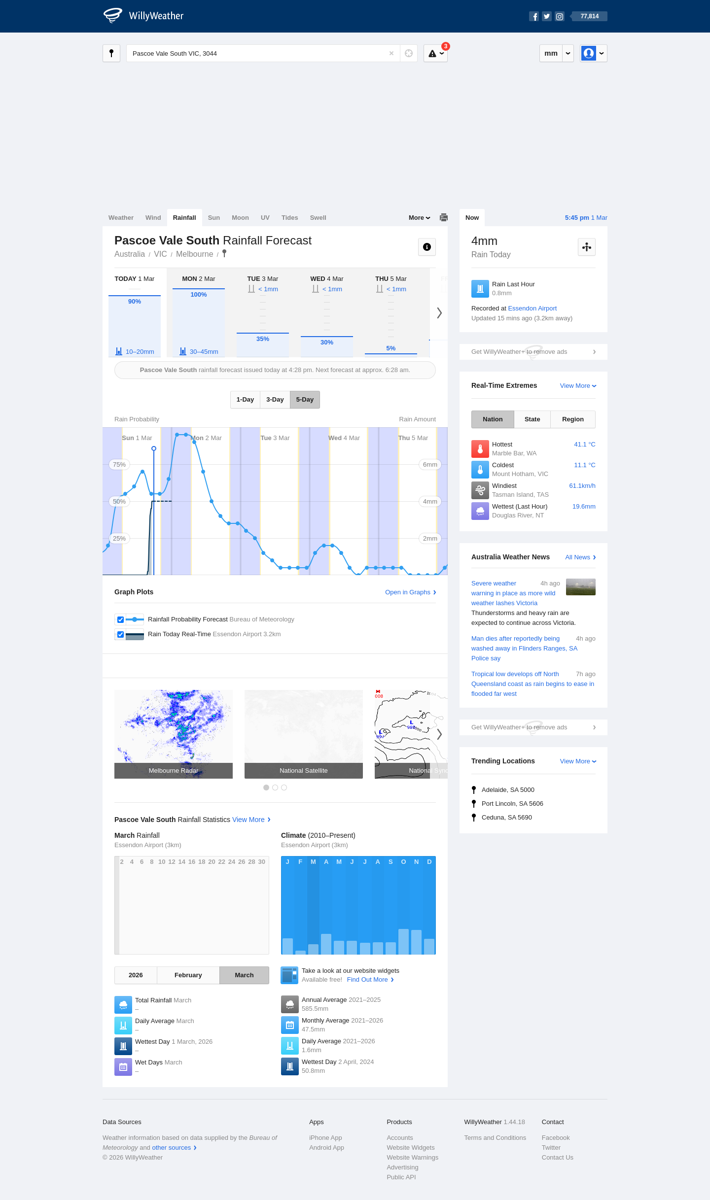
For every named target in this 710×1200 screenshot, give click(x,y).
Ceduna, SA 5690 (507, 817)
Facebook (556, 1137)
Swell (318, 217)
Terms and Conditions (495, 1137)
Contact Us (557, 1157)
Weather (121, 217)
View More (575, 385)
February (188, 975)
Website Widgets (410, 1147)
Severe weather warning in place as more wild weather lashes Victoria (533, 603)
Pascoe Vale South (224, 253)
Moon (240, 217)
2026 (136, 975)
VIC (160, 254)
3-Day (275, 399)
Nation (492, 419)
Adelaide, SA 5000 (508, 789)
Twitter (551, 1147)
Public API (401, 1177)
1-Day (245, 399)
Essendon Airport (532, 308)
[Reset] (391, 53)
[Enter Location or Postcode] (272, 53)
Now (472, 217)
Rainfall (184, 217)
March (244, 975)
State (532, 419)
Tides (290, 217)
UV (265, 217)
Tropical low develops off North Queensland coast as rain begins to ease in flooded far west (533, 683)
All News (577, 557)
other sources (171, 1147)
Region (573, 419)
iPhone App (325, 1137)
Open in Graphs (407, 592)
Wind (153, 217)
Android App (326, 1147)
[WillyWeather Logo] (149, 16)
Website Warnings (412, 1157)
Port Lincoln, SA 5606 (512, 803)
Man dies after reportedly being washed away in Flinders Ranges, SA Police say (533, 648)
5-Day (305, 399)
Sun (214, 217)
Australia (129, 254)
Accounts (400, 1137)
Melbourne (194, 254)
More (416, 217)
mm (551, 53)
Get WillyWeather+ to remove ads (519, 351)
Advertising (402, 1167)
